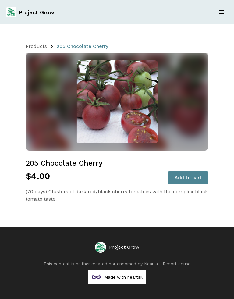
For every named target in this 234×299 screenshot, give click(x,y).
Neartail (152, 263)
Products (36, 46)
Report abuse (176, 263)
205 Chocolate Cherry (82, 46)
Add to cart (188, 177)
